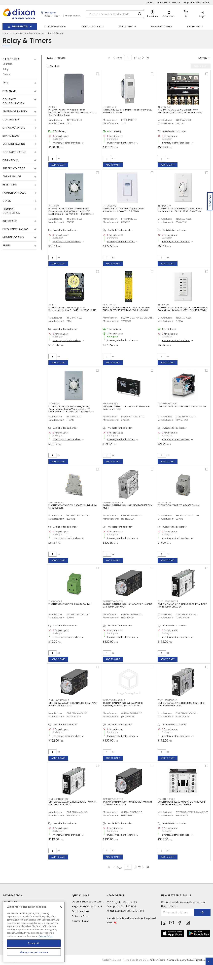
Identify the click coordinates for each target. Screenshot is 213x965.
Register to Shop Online (196, 2)
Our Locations (80, 911)
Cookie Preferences (111, 960)
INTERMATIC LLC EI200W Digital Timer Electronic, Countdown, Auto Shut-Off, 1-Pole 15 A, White (183, 309)
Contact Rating (14, 152)
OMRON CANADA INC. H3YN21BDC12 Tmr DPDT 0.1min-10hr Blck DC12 (127, 803)
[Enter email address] (177, 912)
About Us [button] (193, 26)
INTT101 (52, 107)
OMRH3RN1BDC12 (167, 700)
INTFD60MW (164, 205)
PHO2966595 (110, 403)
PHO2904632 (56, 502)
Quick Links (80, 895)
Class (6, 201)
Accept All (34, 943)
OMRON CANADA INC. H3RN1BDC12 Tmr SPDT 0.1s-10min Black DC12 (181, 704)
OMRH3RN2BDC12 (58, 799)
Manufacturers (161, 26)
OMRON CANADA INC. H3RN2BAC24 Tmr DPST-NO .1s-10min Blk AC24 (183, 605)
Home (5, 33)
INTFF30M (53, 205)
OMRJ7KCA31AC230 (114, 700)
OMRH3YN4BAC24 (113, 601)
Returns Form (80, 916)
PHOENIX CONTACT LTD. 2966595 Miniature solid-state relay (126, 407)
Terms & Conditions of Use (136, 960)
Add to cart (58, 164)
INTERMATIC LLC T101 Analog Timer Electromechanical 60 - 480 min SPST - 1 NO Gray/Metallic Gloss (72, 112)
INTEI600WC (110, 205)
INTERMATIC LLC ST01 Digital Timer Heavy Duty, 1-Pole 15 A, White (127, 111)
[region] (34, 932)
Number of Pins (13, 237)
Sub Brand (9, 221)
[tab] (19, 59)
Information (12, 895)
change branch (72, 15)
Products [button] (20, 26)
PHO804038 (165, 502)
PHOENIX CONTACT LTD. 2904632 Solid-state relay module (72, 506)
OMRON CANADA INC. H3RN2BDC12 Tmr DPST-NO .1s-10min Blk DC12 (73, 803)
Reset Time (9, 184)
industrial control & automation (28, 33)
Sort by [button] (202, 57)
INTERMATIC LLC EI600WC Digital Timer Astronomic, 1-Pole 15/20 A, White (123, 210)
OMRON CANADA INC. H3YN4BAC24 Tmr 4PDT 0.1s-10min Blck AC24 (127, 605)
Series (6, 245)
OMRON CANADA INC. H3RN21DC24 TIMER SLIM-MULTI (128, 506)
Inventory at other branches (67, 142)
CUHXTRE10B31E (166, 799)
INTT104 (52, 304)
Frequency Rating (15, 229)
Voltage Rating (13, 144)
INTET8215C (164, 107)
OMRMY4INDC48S (168, 403)
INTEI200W (163, 304)
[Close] (60, 906)
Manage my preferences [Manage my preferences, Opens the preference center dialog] (34, 952)
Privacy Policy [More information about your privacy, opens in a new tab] (46, 935)
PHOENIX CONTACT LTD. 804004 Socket (69, 604)
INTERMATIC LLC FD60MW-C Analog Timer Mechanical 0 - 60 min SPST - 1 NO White (180, 210)
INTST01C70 (109, 107)
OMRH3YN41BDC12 (58, 700)
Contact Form (80, 921)
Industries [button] (126, 26)
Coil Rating (10, 119)
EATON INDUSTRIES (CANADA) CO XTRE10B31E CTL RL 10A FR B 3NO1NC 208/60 (181, 803)
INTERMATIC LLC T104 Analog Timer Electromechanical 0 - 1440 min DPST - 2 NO (72, 309)
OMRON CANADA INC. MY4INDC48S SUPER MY (182, 406)
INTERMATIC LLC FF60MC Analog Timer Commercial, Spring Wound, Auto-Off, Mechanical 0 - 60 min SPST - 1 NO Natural (71, 409)
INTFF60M (53, 403)
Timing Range (11, 176)
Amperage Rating (14, 111)
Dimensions (10, 160)
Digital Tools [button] (91, 26)
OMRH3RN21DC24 (113, 502)
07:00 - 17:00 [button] (51, 15)
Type (5, 83)
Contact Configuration (13, 101)
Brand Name (10, 136)
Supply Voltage (13, 168)
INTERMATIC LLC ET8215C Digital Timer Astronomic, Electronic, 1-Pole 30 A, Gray (180, 111)
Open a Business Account (88, 901)
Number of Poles (14, 192)
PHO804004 (55, 601)
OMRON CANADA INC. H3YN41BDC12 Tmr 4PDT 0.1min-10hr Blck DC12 (73, 704)
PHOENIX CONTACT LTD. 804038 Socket (179, 505)
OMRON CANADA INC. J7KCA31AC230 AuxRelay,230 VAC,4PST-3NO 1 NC (123, 704)
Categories (10, 59)
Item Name (9, 91)
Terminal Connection (11, 211)
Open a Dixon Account (168, 2)
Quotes (150, 2)
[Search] (115, 14)
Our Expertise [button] (53, 26)
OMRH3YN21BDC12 (113, 799)
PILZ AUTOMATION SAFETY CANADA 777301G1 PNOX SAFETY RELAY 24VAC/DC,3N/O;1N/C (126, 309)
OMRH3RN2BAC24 (168, 601)
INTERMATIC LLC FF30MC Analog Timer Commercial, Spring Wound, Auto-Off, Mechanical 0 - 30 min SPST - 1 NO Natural (71, 211)
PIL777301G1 (109, 304)
